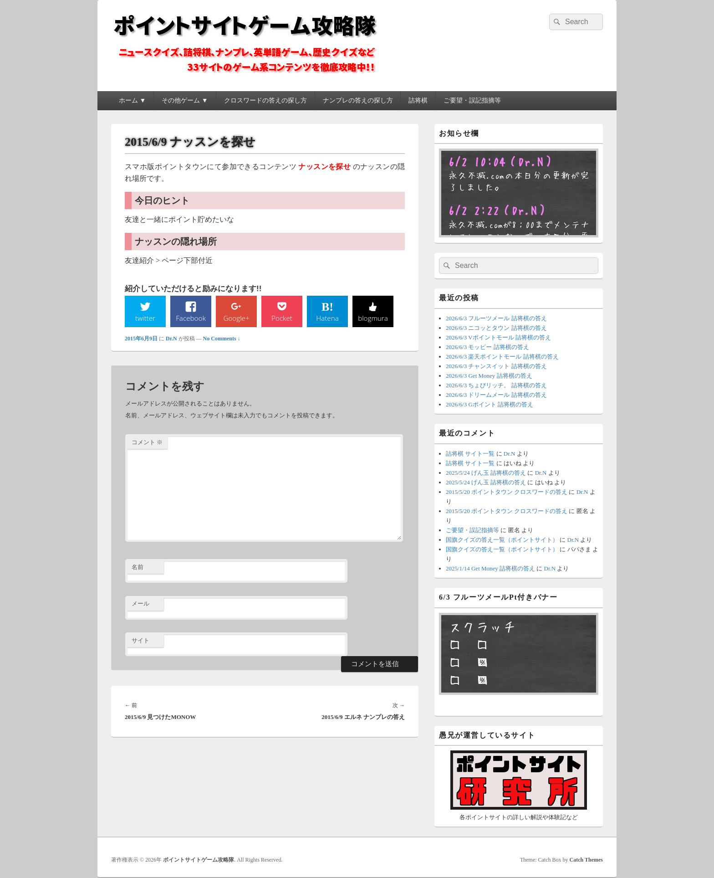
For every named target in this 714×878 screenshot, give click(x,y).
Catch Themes (586, 860)
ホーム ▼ (132, 100)
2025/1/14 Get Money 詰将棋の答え (490, 568)
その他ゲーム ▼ (185, 100)
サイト (140, 640)
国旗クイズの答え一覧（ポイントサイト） (502, 539)
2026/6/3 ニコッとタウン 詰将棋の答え (496, 327)
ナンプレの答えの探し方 (358, 100)
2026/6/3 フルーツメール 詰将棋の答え (496, 318)
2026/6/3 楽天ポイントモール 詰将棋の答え (502, 356)
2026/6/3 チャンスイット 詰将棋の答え (496, 366)
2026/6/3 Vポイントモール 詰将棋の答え (498, 337)
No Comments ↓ (221, 339)
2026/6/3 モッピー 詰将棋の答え (487, 347)
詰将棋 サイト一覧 (470, 453)
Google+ (236, 318)
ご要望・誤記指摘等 (472, 100)
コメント (147, 442)
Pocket (282, 318)
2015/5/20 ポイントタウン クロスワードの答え (506, 491)
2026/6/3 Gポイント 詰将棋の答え (489, 404)
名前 (137, 567)
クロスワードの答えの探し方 (265, 100)
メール (140, 604)
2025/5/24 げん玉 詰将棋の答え (486, 472)
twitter (145, 318)
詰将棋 (418, 100)
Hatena (327, 318)
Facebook (191, 318)
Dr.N (171, 339)
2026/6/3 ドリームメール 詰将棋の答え (496, 394)
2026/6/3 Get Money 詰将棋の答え (489, 375)
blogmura (372, 318)
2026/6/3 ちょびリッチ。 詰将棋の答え (496, 385)
